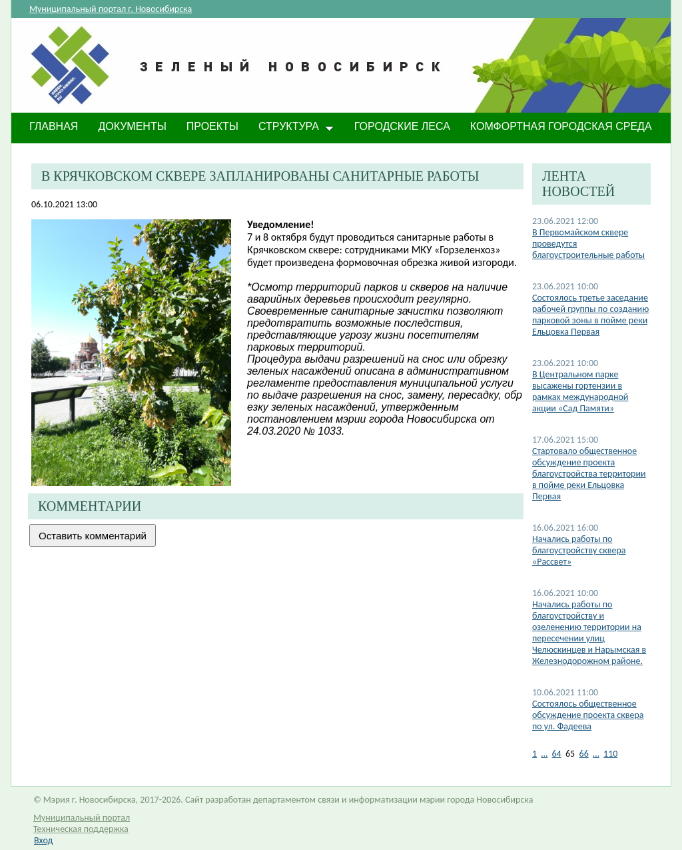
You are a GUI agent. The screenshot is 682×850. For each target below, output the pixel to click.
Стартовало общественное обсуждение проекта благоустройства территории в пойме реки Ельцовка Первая (589, 473)
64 (556, 753)
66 (584, 753)
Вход (43, 840)
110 (610, 753)
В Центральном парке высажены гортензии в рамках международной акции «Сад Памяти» (580, 391)
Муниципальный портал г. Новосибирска (110, 9)
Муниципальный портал (81, 817)
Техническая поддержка (81, 829)
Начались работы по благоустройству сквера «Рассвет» (579, 550)
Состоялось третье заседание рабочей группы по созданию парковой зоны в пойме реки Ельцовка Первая (590, 314)
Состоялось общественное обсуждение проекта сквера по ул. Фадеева (588, 715)
